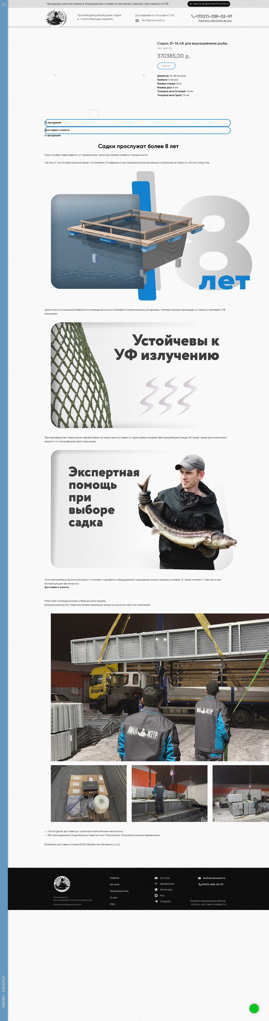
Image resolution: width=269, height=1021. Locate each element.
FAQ (112, 904)
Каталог (115, 884)
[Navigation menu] (4, 4)
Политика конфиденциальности (67, 905)
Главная (114, 878)
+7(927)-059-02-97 (213, 16)
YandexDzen (167, 884)
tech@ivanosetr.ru (153, 20)
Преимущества (119, 891)
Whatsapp (166, 890)
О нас (113, 898)
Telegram (165, 901)
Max (162, 895)
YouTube (165, 878)
